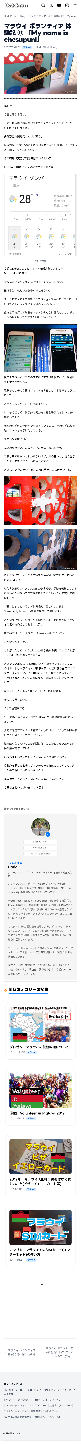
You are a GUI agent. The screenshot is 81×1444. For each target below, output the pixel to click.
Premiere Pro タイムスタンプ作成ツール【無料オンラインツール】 (39, 1405)
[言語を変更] (7, 1433)
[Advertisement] (40, 1315)
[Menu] (75, 5)
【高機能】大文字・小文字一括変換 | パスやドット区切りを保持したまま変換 (40, 1392)
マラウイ (27, 47)
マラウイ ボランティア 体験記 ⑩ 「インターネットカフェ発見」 (61, 1352)
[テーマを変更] (18, 1433)
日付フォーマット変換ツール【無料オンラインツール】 (32, 1400)
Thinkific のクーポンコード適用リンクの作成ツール (31, 1411)
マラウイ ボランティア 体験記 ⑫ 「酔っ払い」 (20, 1352)
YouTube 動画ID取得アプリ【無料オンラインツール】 (32, 1417)
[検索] (43, 5)
